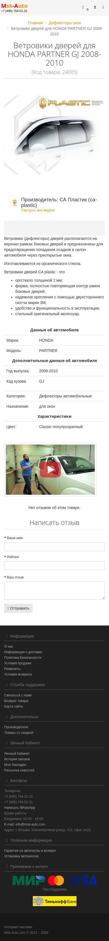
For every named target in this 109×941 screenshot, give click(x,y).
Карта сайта (13, 706)
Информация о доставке (23, 652)
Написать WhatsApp (19, 808)
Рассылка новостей (19, 770)
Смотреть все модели (38, 210)
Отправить (18, 608)
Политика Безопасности (22, 658)
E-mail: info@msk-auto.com (24, 824)
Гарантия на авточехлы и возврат (30, 851)
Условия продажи (17, 663)
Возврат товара (16, 701)
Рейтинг (13, 557)
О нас (8, 646)
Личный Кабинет (17, 754)
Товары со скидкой (18, 733)
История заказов (17, 759)
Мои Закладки (15, 765)
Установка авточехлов (21, 856)
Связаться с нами (17, 695)
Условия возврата (18, 674)
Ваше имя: (15, 538)
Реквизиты (12, 669)
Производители (16, 727)
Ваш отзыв (15, 577)
